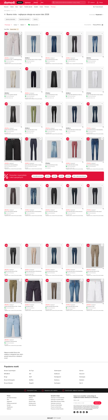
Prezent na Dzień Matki (56, 405)
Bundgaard (57, 377)
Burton (81, 370)
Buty (17, 7)
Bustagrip (82, 377)
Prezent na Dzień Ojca (56, 407)
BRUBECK (7, 373)
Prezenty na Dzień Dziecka (57, 408)
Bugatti (31, 383)
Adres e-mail (76, 400)
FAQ (8, 399)
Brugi (5, 377)
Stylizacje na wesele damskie (57, 397)
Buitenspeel (57, 370)
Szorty (35, 19)
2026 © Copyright (57, 418)
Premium (47, 7)
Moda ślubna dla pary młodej (57, 401)
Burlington (57, 383)
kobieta (20, 2)
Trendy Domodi (98, 7)
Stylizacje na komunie (56, 403)
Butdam (81, 380)
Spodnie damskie (24, 19)
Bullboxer (57, 373)
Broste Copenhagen (10, 370)
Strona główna (7, 10)
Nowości (6, 7)
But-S (81, 383)
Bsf (30, 373)
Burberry (56, 380)
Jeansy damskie (10, 19)
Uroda (41, 7)
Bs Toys (31, 370)
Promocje (53, 7)
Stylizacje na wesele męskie (57, 399)
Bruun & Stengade (9, 380)
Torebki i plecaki (28, 7)
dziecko (36, 2)
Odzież (12, 7)
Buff (30, 377)
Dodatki (36, 7)
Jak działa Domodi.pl (11, 397)
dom (42, 2)
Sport (21, 7)
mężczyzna (28, 2)
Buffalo (31, 380)
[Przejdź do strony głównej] (9, 2)
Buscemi (81, 373)
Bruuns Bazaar (8, 383)
